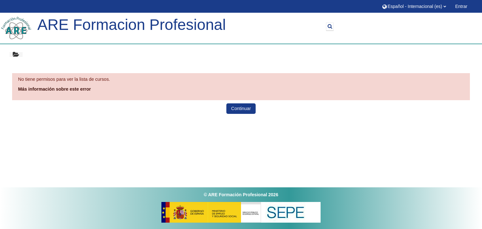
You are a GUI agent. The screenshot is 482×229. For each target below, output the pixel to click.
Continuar (241, 108)
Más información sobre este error (54, 89)
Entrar (461, 6)
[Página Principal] (16, 28)
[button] (414, 6)
